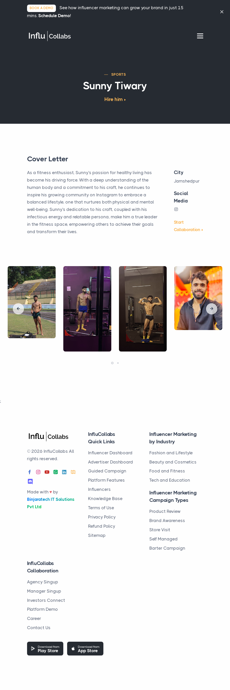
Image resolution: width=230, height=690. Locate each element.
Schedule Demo (54, 15)
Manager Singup (44, 591)
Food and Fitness (167, 470)
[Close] (222, 11)
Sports (118, 74)
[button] (112, 363)
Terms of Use (101, 507)
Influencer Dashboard (110, 452)
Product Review (165, 511)
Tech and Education (169, 480)
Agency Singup (42, 581)
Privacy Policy (102, 516)
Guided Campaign (107, 470)
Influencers (99, 489)
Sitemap (97, 535)
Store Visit (159, 529)
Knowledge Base (105, 498)
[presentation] (18, 308)
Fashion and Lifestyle (171, 452)
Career (34, 618)
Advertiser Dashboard (110, 462)
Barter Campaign (167, 548)
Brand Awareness (167, 520)
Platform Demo (42, 609)
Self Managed (163, 538)
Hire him (113, 99)
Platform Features (106, 480)
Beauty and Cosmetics (173, 462)
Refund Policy (101, 526)
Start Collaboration (187, 226)
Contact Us (39, 627)
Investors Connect (46, 600)
